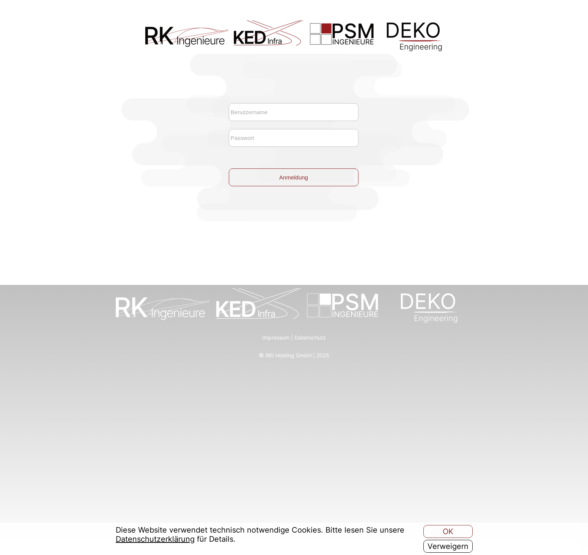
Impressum (275, 337)
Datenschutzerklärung (155, 539)
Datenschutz (310, 337)
